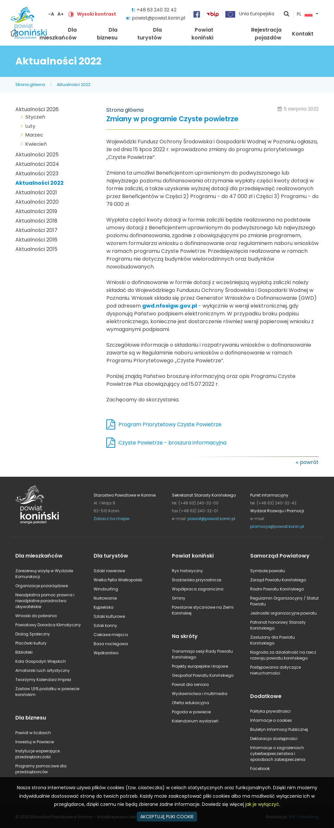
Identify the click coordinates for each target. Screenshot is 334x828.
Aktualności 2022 (73, 84)
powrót (309, 462)
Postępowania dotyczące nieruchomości (275, 670)
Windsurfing (106, 589)
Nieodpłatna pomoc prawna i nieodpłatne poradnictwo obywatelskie (44, 600)
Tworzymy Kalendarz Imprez (43, 679)
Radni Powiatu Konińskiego (277, 589)
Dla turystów (149, 33)
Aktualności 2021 (36, 192)
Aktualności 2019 (36, 211)
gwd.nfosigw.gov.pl (169, 306)
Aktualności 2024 (37, 164)
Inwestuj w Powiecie (34, 742)
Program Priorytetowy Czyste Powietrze (169, 424)
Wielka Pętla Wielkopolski (118, 580)
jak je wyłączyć (262, 804)
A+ (60, 14)
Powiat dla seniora (190, 684)
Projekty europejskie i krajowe (200, 666)
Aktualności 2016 (36, 239)
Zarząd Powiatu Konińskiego (278, 580)
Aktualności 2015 (36, 249)
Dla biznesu (107, 33)
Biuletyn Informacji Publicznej (279, 729)
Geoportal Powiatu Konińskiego (203, 675)
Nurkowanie (105, 598)
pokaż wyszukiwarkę (286, 14)
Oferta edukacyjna (190, 702)
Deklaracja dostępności (273, 738)
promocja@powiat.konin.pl (277, 526)
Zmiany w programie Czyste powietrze (172, 119)
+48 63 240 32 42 (156, 10)
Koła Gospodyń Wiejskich (40, 661)
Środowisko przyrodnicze (196, 580)
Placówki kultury (31, 643)
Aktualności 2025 (37, 154)
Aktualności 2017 (36, 230)
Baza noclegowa (111, 643)
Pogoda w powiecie (191, 712)
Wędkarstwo (106, 653)
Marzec (34, 134)
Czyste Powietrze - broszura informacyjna (172, 442)
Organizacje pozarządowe (41, 585)
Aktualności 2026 (37, 109)
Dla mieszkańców (58, 33)
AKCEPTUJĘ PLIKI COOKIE (167, 816)
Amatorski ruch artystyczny (42, 670)
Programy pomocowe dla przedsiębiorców (41, 769)
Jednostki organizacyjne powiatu (283, 613)
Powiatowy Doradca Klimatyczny (48, 625)
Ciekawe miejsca (111, 634)
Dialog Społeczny (32, 634)
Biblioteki (24, 652)
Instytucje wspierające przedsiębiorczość (37, 754)
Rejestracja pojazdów (266, 33)
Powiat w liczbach (33, 732)
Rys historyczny (187, 571)
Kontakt (302, 33)
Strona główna (30, 84)
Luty (30, 126)
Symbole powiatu (267, 571)
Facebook (260, 768)
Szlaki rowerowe (109, 571)
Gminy (178, 598)
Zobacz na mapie (111, 518)
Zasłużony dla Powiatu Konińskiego (272, 640)
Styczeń (35, 116)
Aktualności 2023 (36, 173)
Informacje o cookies (271, 720)
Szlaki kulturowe (109, 616)
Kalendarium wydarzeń (195, 721)
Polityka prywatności (270, 711)
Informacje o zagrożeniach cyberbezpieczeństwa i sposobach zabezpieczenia (277, 753)
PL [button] (304, 14)
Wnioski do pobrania (36, 615)
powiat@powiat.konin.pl (158, 18)
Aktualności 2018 (36, 221)
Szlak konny (105, 625)
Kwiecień (36, 143)
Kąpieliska (104, 607)
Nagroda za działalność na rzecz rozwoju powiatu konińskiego (283, 655)
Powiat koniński (202, 33)
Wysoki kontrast (96, 14)
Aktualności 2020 (37, 202)
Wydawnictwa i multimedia (199, 693)
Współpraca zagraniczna (197, 589)
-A (51, 14)
